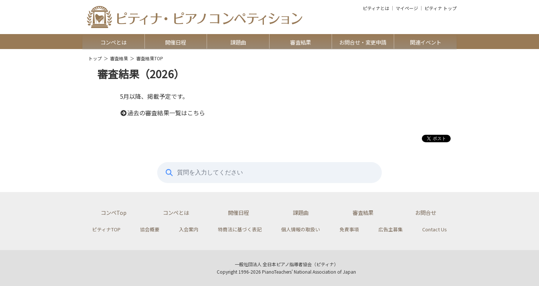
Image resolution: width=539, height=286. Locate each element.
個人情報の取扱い (300, 229)
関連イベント (425, 42)
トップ (95, 58)
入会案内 (188, 229)
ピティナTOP (106, 229)
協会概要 (149, 229)
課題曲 (238, 42)
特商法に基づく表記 (240, 229)
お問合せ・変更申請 (362, 42)
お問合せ (425, 212)
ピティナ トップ (440, 8)
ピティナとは (376, 8)
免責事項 (349, 229)
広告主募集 (390, 229)
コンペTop (114, 212)
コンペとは (113, 42)
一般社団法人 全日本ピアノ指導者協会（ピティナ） (286, 264)
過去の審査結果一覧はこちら (162, 112)
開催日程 (175, 42)
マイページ (407, 8)
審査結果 (300, 42)
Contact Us (434, 229)
